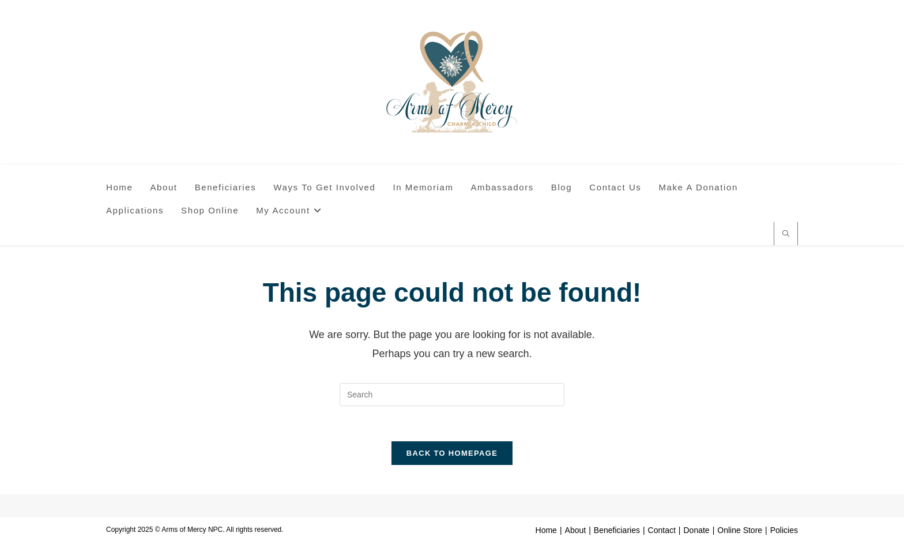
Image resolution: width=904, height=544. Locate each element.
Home (546, 530)
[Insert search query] (452, 394)
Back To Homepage (452, 453)
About (575, 530)
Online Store (739, 530)
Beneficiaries (617, 530)
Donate (696, 530)
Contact (662, 530)
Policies (784, 530)
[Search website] (786, 234)
